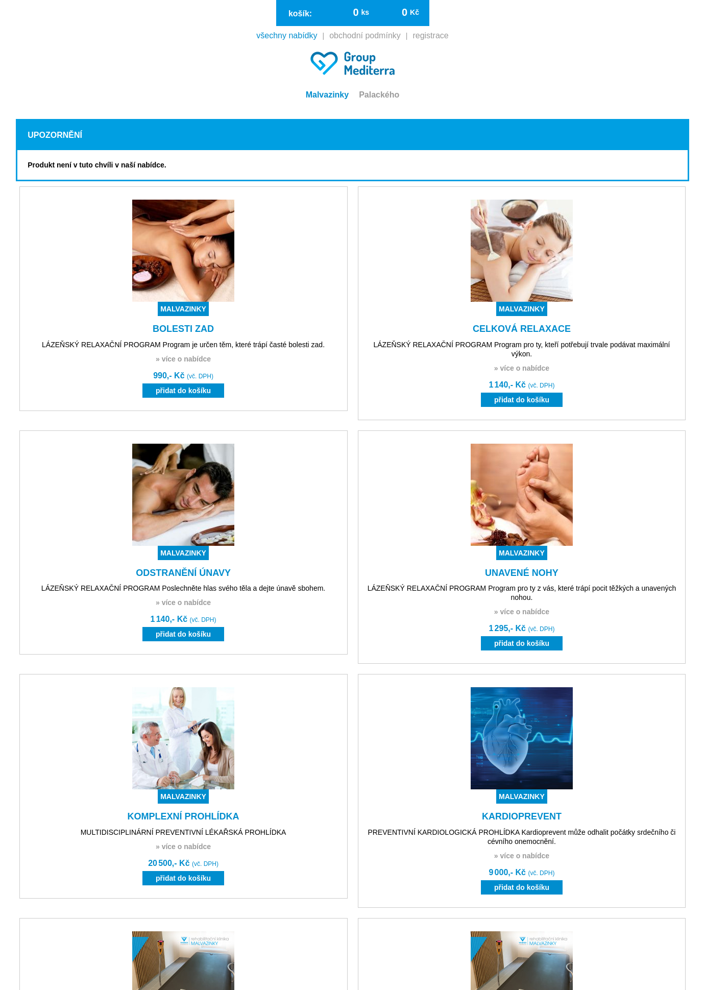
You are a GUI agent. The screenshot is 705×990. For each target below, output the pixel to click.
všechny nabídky (286, 36)
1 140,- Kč (521, 384)
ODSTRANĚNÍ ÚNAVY (183, 573)
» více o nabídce (183, 359)
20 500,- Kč (183, 863)
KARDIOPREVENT (522, 816)
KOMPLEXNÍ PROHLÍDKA (183, 816)
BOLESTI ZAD (183, 329)
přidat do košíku (183, 391)
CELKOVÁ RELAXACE (522, 329)
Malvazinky (327, 94)
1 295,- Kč (521, 628)
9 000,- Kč (521, 872)
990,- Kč (183, 375)
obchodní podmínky (365, 36)
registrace (430, 36)
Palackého (379, 94)
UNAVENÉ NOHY (521, 573)
